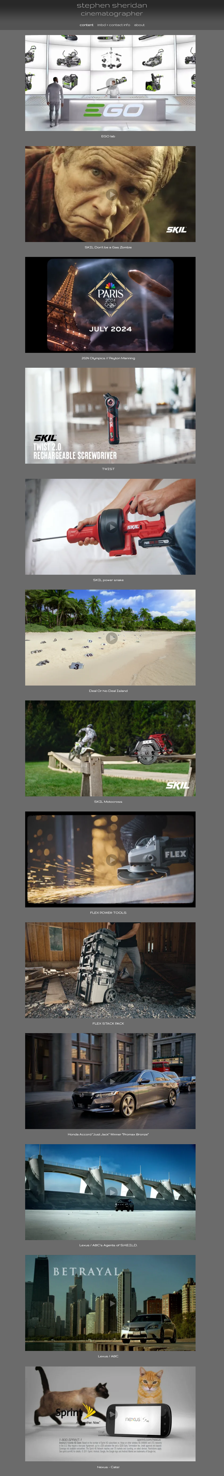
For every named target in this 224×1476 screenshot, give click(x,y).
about (139, 25)
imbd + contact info (113, 25)
